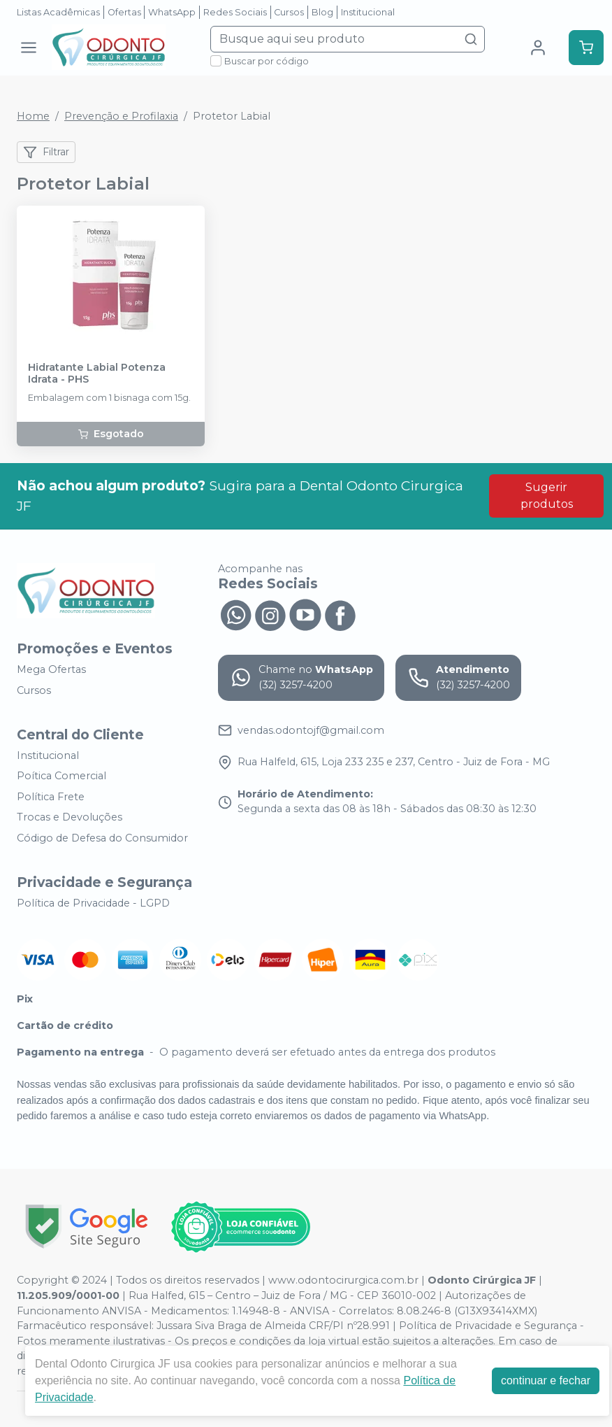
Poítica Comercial (61, 775)
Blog (322, 12)
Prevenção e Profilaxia (121, 116)
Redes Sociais (235, 12)
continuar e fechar (545, 1380)
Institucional (368, 12)
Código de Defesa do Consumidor (102, 838)
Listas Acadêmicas (58, 12)
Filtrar (46, 152)
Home (33, 116)
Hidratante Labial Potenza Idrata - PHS (97, 373)
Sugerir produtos (546, 496)
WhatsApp (172, 12)
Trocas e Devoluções (69, 817)
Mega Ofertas (51, 670)
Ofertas (124, 12)
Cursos (289, 12)
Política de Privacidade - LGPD (93, 903)
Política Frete (51, 796)
